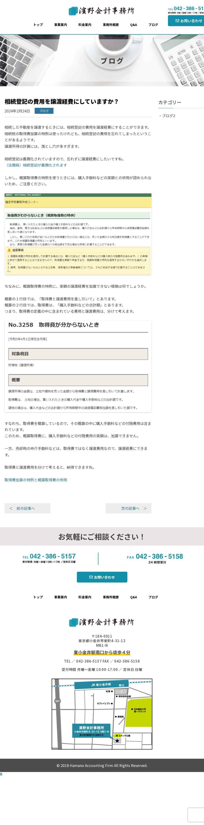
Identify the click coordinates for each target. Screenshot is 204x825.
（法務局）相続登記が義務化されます (36, 165)
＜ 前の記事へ (22, 508)
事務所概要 (111, 24)
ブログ (153, 24)
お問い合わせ (104, 577)
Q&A (133, 24)
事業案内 (60, 24)
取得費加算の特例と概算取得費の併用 (36, 479)
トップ (38, 24)
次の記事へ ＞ (134, 508)
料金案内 (84, 24)
